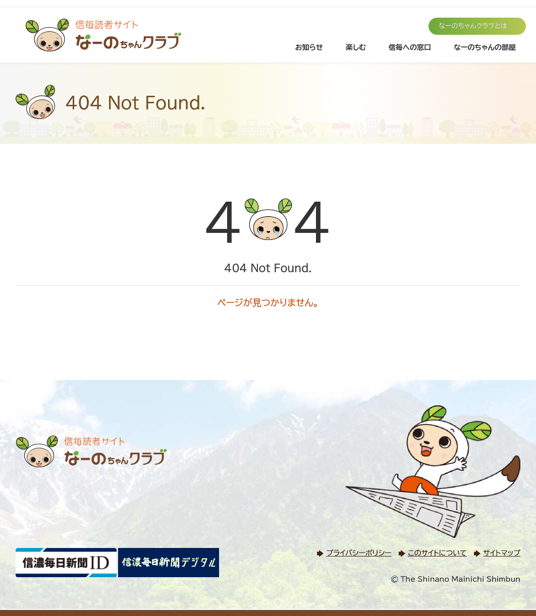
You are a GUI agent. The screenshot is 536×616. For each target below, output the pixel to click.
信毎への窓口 (410, 47)
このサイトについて (437, 553)
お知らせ (309, 47)
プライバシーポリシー (358, 553)
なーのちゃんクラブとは (473, 26)
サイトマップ (501, 553)
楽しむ (356, 47)
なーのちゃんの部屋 (485, 47)
